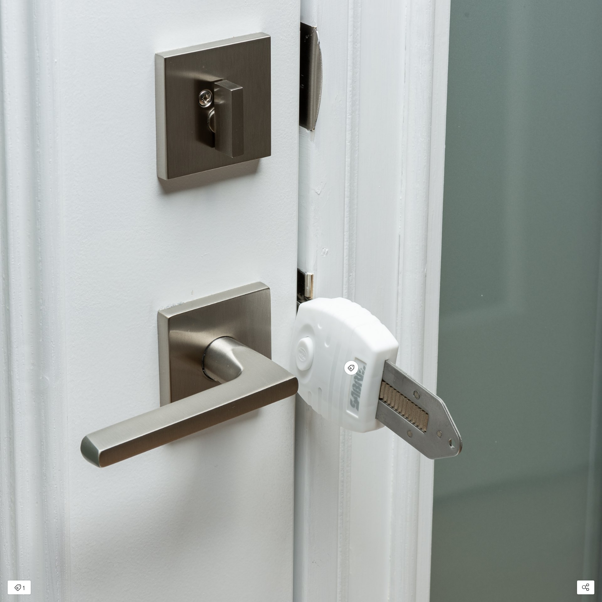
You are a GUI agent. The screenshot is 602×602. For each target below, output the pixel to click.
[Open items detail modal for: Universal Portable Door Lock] (351, 368)
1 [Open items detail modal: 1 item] (19, 588)
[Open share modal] (585, 587)
